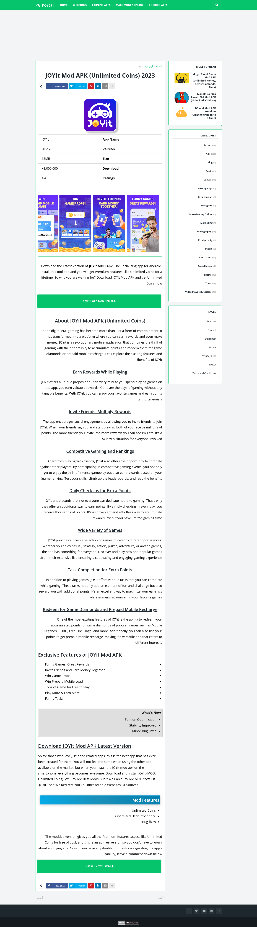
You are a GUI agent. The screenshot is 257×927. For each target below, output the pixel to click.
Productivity (207, 240)
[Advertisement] (150, 35)
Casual (210, 180)
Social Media (207, 266)
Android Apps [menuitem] (158, 5)
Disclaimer (210, 338)
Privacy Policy (208, 355)
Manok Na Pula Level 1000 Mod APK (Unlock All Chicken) (203, 97)
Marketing (208, 223)
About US (211, 321)
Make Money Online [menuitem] (129, 5)
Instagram (208, 206)
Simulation (207, 257)
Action (210, 145)
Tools (210, 283)
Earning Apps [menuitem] (101, 5)
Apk (140, 66)
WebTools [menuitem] (80, 5)
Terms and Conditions (204, 373)
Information (207, 197)
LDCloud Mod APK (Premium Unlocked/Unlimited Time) (204, 113)
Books (211, 171)
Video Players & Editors (200, 292)
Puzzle (210, 249)
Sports (210, 275)
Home (212, 347)
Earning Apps (207, 188)
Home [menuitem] (64, 5)
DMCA (212, 364)
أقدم (160, 897)
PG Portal (44, 5)
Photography (206, 232)
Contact (211, 330)
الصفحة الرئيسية (153, 66)
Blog (211, 162)
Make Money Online (202, 214)
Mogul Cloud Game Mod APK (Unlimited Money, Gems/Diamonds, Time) (204, 81)
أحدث (40, 897)
